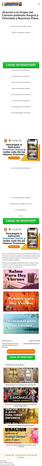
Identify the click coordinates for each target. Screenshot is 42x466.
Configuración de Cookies (7, 465)
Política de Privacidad (6, 463)
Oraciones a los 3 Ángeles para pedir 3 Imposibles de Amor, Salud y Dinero (21, 405)
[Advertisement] (21, 49)
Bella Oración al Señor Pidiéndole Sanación (21, 425)
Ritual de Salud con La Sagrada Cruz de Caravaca (21, 385)
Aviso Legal (3, 461)
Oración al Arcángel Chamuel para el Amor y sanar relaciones (21, 445)
